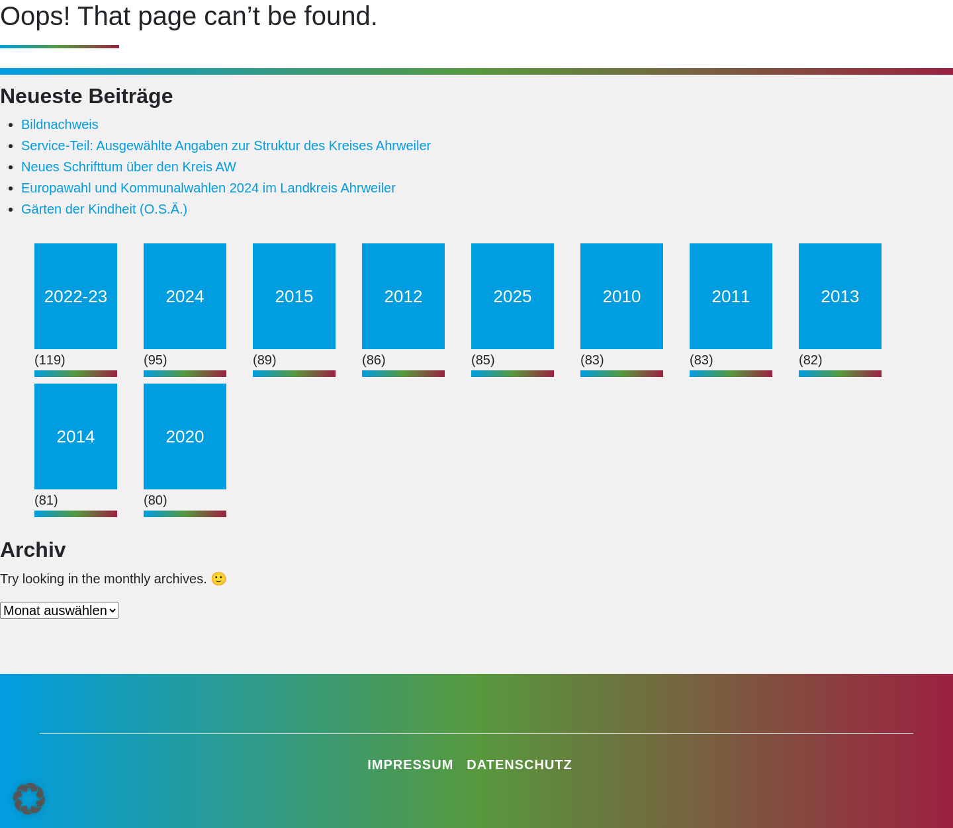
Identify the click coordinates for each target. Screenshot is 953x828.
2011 (731, 296)
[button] (29, 799)
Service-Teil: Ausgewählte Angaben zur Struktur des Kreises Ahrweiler (226, 145)
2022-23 (75, 296)
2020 (185, 436)
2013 (840, 296)
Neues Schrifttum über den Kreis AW (128, 166)
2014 (76, 436)
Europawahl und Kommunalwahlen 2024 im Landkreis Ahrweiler (208, 188)
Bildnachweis (60, 124)
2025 (513, 296)
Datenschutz (519, 764)
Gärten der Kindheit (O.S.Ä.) (104, 209)
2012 (404, 296)
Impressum (410, 764)
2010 (622, 296)
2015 (294, 296)
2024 (185, 296)
